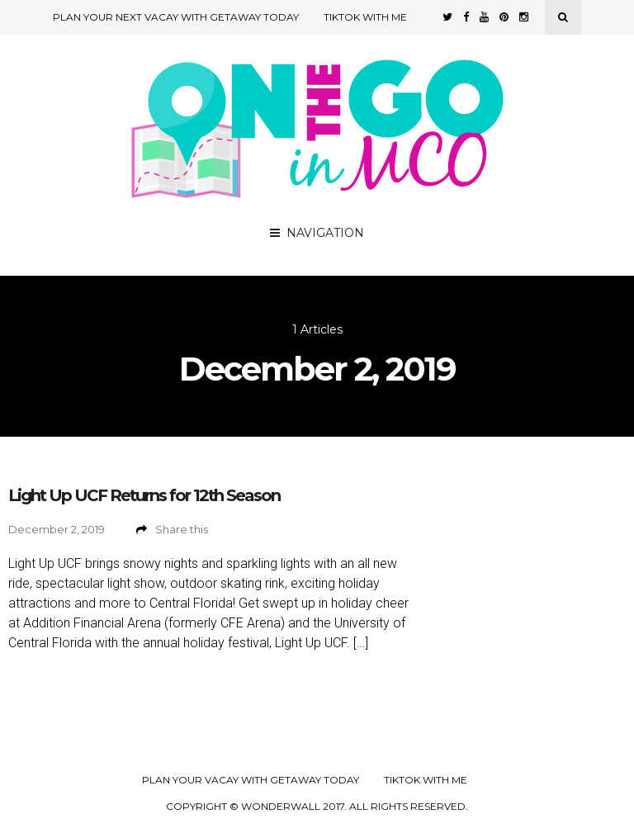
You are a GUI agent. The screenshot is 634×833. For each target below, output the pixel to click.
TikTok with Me (365, 17)
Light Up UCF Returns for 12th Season (144, 495)
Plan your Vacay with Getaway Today (250, 780)
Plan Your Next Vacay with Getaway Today (176, 17)
